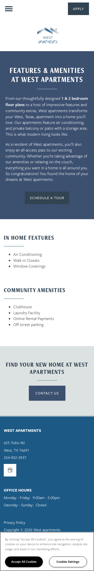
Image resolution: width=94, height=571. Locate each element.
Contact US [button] (47, 393)
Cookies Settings (67, 561)
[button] (78, 9)
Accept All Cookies (24, 561)
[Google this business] (10, 470)
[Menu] (9, 9)
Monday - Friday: (17, 497)
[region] (47, 551)
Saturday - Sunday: (19, 504)
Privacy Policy (14, 522)
